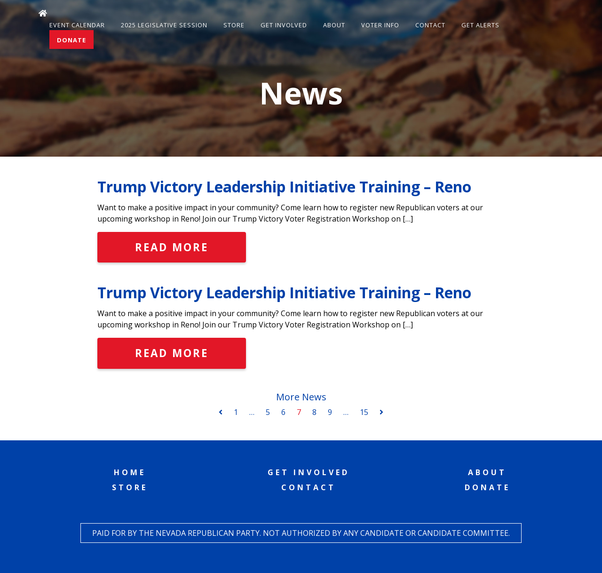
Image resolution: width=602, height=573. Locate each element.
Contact (430, 25)
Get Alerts (480, 25)
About (334, 25)
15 (364, 412)
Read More (171, 247)
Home (130, 472)
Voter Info (380, 25)
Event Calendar (77, 25)
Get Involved (284, 25)
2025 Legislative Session (164, 25)
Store (234, 25)
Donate (71, 40)
